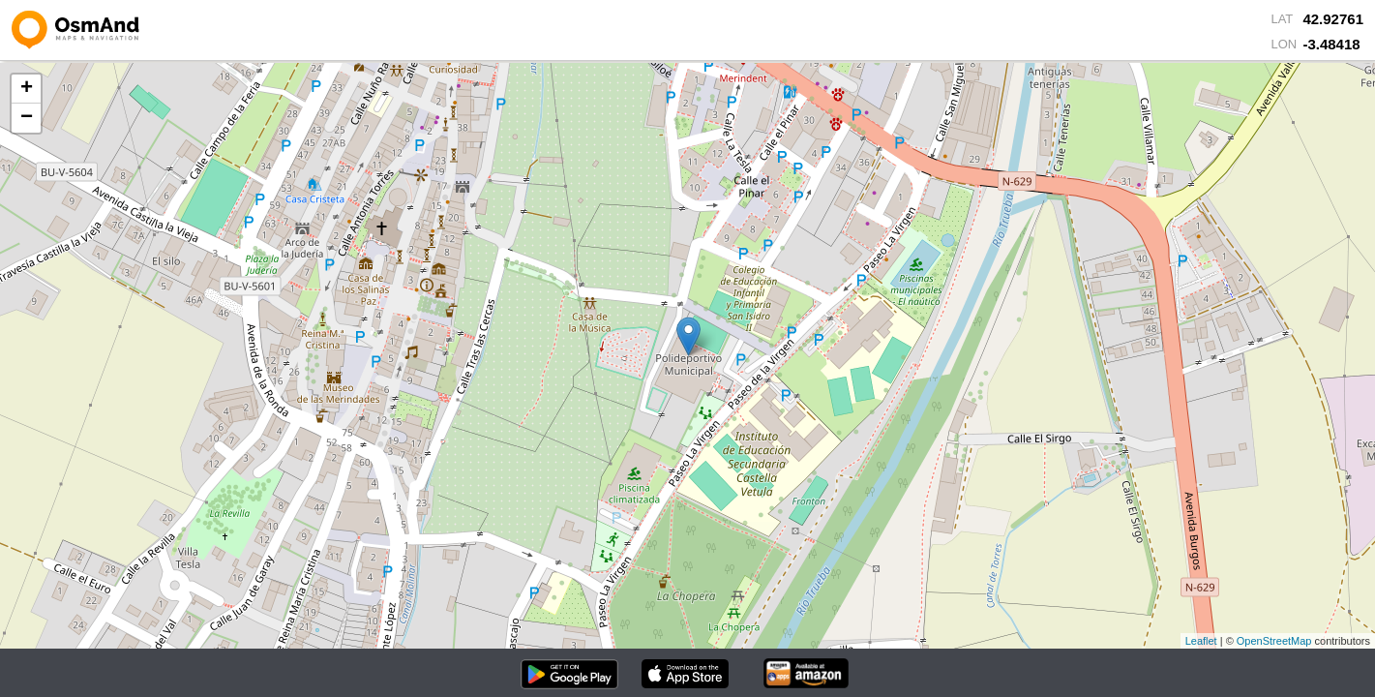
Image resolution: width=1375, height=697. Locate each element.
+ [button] (26, 89)
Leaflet (1201, 641)
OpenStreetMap (1274, 641)
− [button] (26, 118)
